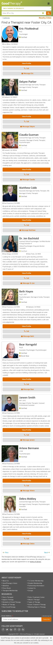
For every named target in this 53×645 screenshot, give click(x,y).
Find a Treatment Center (36, 597)
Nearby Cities (45, 18)
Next (46, 552)
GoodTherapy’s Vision (10, 583)
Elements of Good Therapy (12, 602)
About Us (6, 581)
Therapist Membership (10, 590)
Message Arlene (27, 491)
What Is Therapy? (34, 599)
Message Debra (27, 544)
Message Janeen (27, 440)
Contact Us (32, 588)
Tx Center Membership (35, 581)
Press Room (7, 588)
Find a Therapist (8, 597)
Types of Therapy (34, 602)
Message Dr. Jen (27, 283)
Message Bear (27, 389)
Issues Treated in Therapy (37, 604)
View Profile (26, 63)
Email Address (7, 616)
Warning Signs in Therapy (37, 607)
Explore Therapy (8, 599)
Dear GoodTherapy (9, 607)
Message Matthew (27, 230)
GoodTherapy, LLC (28, 634)
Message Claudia (27, 180)
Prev (6, 552)
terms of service (35, 561)
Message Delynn (27, 126)
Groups (30, 590)
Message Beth (27, 336)
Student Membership (35, 583)
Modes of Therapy (9, 604)
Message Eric (27, 73)
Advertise (6, 585)
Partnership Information (36, 585)
